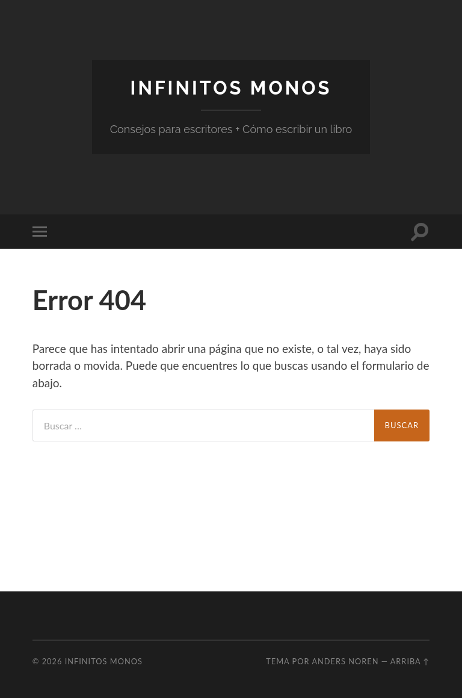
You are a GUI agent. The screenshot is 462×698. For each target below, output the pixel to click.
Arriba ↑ (410, 661)
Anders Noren (345, 661)
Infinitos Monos (231, 87)
